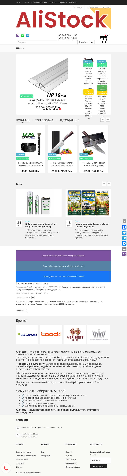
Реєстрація (45, 455)
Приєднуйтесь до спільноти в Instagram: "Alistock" (63, 255)
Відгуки (19, 467)
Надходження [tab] (69, 120)
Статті (27, 221)
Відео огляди (71, 459)
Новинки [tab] (23, 120)
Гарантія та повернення (58, 2)
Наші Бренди (71, 463)
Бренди (22, 320)
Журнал (69, 455)
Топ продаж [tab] (44, 120)
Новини (69, 452)
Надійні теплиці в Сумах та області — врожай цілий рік (92, 225)
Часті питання (22, 459)
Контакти (73, 2)
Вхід (42, 452)
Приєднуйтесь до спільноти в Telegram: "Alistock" (63, 266)
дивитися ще (22, 310)
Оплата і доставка (40, 2)
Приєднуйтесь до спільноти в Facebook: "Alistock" (63, 276)
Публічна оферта (73, 467)
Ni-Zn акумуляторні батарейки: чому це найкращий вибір (40, 225)
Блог (19, 184)
